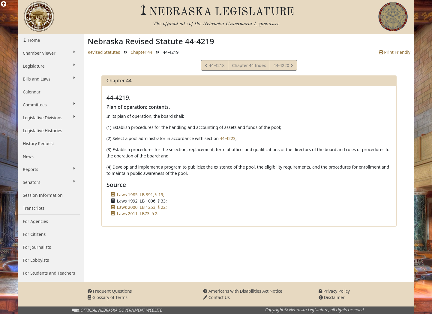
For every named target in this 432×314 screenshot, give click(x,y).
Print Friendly (394, 52)
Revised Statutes (104, 52)
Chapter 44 (141, 52)
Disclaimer (332, 297)
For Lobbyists (36, 260)
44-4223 (228, 138)
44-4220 (283, 66)
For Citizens (34, 234)
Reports (49, 169)
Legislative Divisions (49, 117)
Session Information (43, 195)
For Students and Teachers (49, 273)
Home (33, 40)
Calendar (31, 92)
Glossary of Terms (108, 297)
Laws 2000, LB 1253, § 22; (142, 207)
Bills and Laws (49, 79)
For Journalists (37, 247)
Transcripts (33, 208)
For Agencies (35, 221)
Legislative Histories (42, 130)
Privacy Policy (334, 291)
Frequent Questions (110, 291)
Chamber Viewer (49, 53)
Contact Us (216, 297)
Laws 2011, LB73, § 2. (137, 213)
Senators (49, 182)
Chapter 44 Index (249, 65)
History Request (38, 143)
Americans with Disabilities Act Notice (242, 291)
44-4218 (214, 66)
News (28, 156)
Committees (49, 105)
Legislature (49, 66)
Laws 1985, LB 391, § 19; (140, 194)
